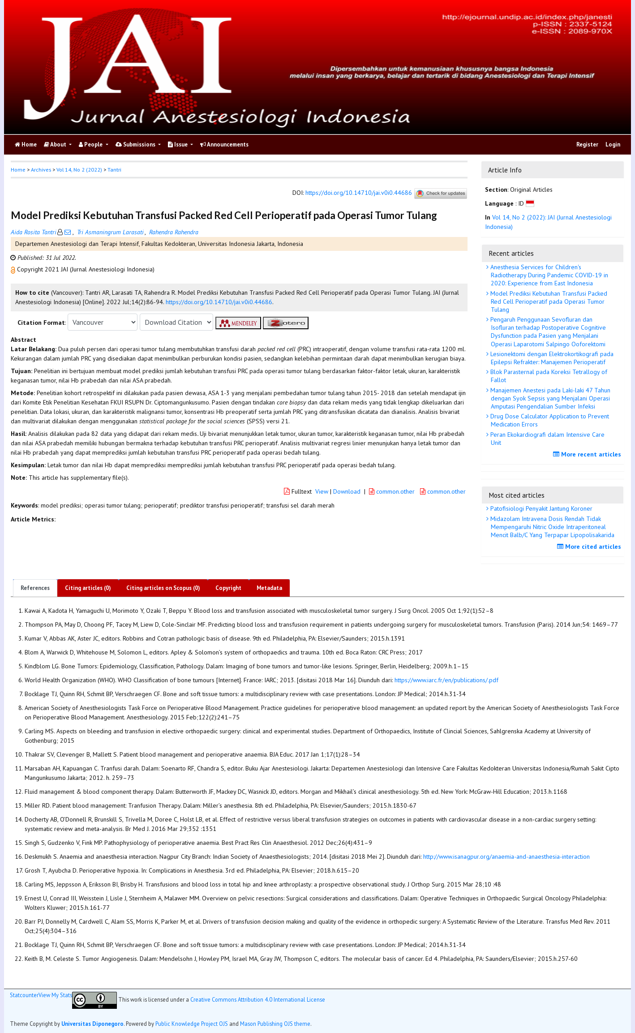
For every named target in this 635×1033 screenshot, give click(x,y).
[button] (14, 269)
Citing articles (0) (88, 588)
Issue (178, 144)
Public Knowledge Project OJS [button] (191, 1023)
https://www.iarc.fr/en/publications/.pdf (446, 680)
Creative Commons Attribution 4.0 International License (257, 999)
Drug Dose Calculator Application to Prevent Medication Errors (549, 420)
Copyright (228, 588)
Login (612, 144)
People (91, 144)
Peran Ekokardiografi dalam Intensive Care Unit (547, 438)
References (35, 588)
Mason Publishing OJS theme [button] (275, 1023)
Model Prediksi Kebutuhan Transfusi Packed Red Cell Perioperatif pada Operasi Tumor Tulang (548, 301)
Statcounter (24, 995)
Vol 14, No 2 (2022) (79, 169)
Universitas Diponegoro (92, 1023)
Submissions (136, 144)
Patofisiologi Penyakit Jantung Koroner (540, 508)
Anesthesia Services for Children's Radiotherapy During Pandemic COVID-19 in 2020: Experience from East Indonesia (548, 275)
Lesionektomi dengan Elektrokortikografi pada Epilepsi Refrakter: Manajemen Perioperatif (551, 358)
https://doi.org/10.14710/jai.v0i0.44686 (358, 193)
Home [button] (18, 169)
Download (346, 491)
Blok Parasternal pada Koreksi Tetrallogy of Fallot (548, 376)
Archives (41, 169)
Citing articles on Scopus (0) (163, 588)
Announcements (224, 144)
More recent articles (588, 454)
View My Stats (55, 995)
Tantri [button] (114, 169)
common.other (392, 491)
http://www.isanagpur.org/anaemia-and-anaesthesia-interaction (506, 856)
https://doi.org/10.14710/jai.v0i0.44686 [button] (219, 302)
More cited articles (590, 546)
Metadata (269, 588)
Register (587, 144)
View (321, 491)
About (56, 144)
